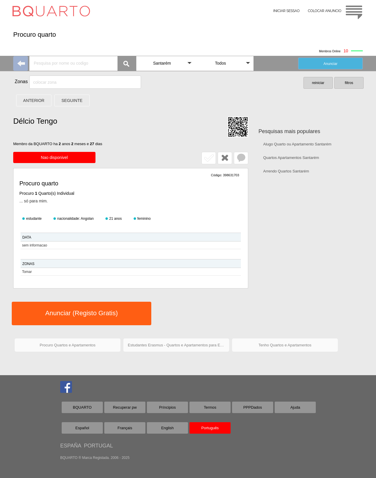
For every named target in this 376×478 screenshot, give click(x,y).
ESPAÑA (70, 446)
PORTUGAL (98, 446)
